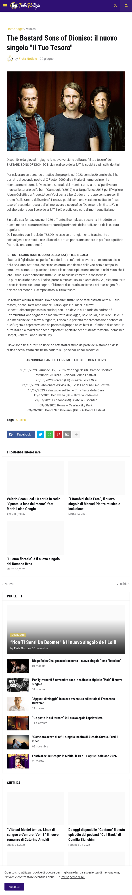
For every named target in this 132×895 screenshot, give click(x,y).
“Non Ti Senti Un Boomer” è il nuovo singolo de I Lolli (63, 642)
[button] (5, 6)
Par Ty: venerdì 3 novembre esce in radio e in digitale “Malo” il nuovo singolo (77, 682)
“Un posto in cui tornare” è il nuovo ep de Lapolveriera (67, 718)
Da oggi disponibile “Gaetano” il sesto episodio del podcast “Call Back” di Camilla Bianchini (96, 834)
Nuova (9, 584)
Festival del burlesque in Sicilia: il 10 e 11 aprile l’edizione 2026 (74, 756)
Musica (31, 28)
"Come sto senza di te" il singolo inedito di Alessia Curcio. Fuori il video (75, 739)
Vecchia (122, 584)
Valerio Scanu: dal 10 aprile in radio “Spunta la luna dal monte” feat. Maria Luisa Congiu (33, 504)
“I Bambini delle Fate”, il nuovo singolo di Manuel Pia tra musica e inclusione (94, 504)
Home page (15, 28)
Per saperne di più (73, 877)
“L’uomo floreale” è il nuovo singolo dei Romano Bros (33, 561)
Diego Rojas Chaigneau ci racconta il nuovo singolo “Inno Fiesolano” (77, 661)
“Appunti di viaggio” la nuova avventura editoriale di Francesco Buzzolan (73, 701)
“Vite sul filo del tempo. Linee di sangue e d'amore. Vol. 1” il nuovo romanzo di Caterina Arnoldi (33, 834)
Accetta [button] (14, 887)
